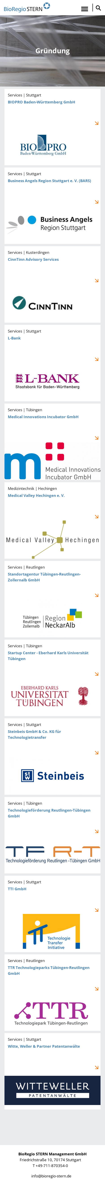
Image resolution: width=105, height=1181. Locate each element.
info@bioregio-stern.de (51, 1176)
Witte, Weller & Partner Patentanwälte (52, 1071)
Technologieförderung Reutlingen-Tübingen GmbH (52, 835)
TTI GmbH (52, 914)
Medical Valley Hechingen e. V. (52, 520)
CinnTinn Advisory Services (52, 284)
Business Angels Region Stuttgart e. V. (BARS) (52, 205)
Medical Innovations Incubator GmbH (52, 442)
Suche (97, 7)
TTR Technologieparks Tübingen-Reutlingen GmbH (52, 992)
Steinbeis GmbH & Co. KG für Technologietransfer (52, 756)
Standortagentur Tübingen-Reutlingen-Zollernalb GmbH (52, 599)
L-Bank (52, 363)
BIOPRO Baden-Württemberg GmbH (52, 127)
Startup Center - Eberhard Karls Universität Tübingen (52, 678)
